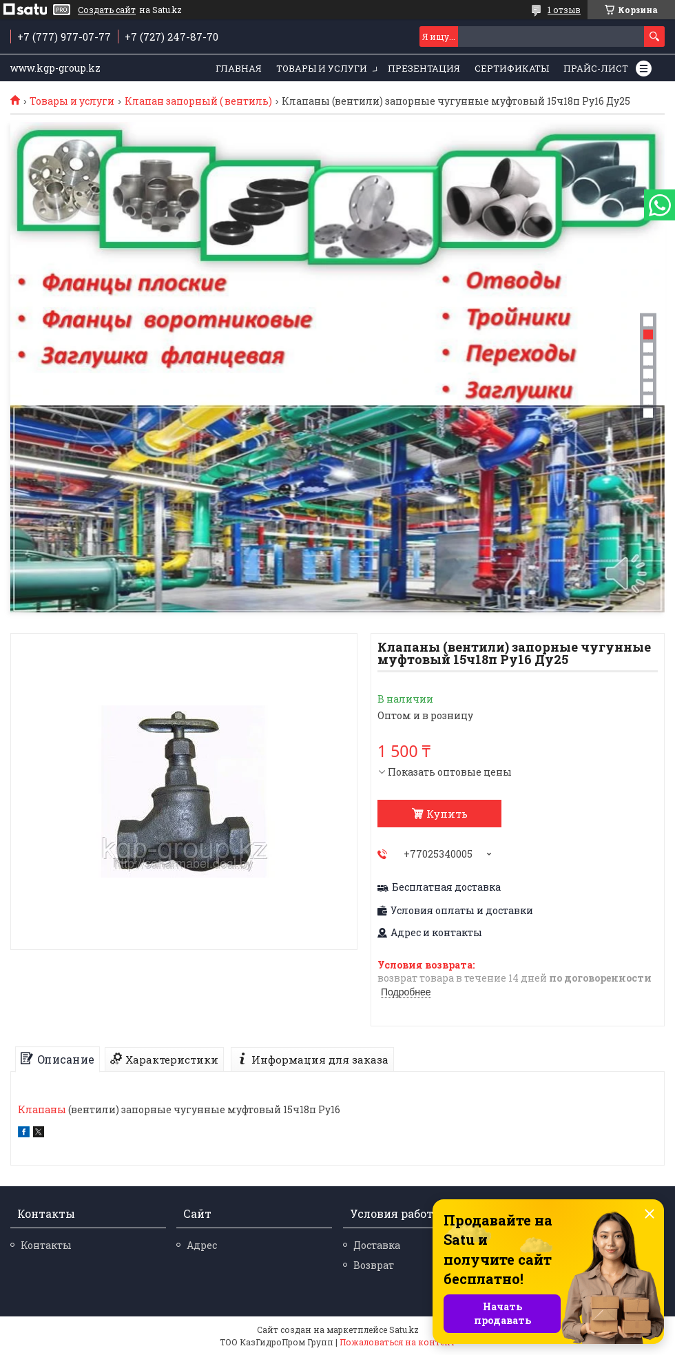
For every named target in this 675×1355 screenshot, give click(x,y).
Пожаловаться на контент (397, 1341)
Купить (447, 813)
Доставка (376, 1245)
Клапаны (42, 1109)
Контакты (46, 1245)
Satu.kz (404, 1329)
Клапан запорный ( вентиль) (198, 101)
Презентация (424, 68)
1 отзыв (564, 9)
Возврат (373, 1265)
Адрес (202, 1245)
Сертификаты (512, 68)
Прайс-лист (595, 68)
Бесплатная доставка (446, 887)
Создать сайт (107, 9)
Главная (239, 68)
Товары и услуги (321, 68)
